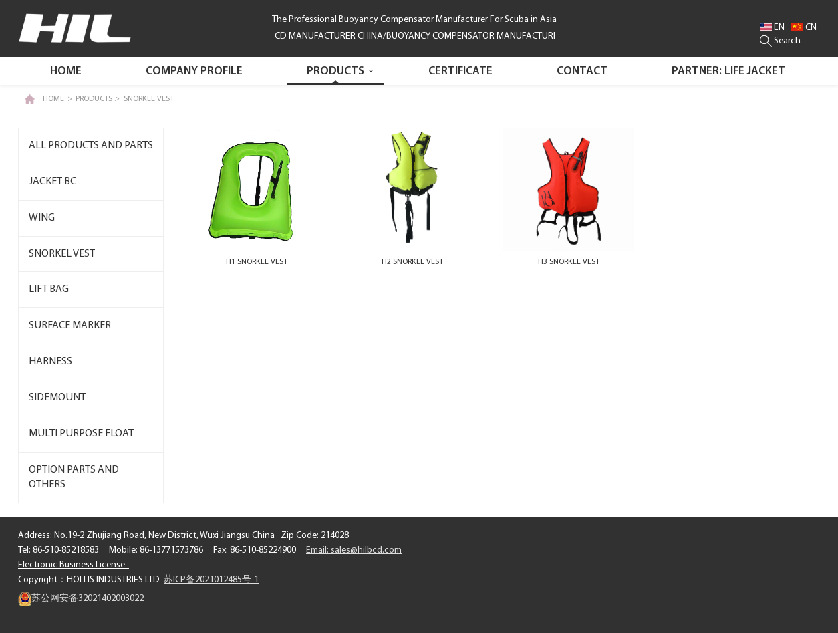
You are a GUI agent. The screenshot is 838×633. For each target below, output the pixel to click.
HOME (53, 99)
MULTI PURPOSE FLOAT (81, 433)
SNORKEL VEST (149, 99)
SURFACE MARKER (70, 325)
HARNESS (50, 361)
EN (772, 28)
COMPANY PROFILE (194, 71)
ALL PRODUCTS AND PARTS (91, 145)
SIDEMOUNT (57, 397)
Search (780, 41)
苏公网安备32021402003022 (81, 599)
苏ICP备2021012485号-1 (211, 580)
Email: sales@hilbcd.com (354, 550)
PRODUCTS (335, 71)
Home (66, 71)
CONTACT (582, 71)
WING (42, 218)
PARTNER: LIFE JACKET (728, 71)
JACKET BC (52, 181)
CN (804, 28)
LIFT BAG (49, 289)
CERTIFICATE (460, 71)
